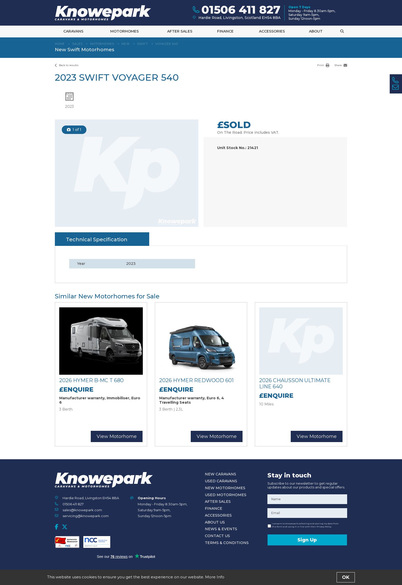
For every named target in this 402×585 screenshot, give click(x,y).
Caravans (73, 31)
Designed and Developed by (318, 578)
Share (340, 65)
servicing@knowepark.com (86, 516)
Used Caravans (221, 481)
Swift (142, 44)
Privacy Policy (211, 578)
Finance (225, 31)
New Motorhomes (225, 488)
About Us (215, 522)
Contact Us (217, 536)
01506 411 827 (73, 504)
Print (323, 65)
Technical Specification (96, 239)
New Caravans (220, 474)
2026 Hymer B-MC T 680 (91, 380)
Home (60, 44)
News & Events (221, 529)
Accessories (272, 31)
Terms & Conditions (227, 542)
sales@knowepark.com (82, 510)
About (316, 31)
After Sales (179, 31)
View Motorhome (117, 436)
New (125, 44)
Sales (77, 44)
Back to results (66, 65)
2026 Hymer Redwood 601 (196, 380)
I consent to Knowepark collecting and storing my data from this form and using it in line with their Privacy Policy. (305, 525)
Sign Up (307, 540)
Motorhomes (124, 31)
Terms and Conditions (183, 578)
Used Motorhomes (225, 495)
